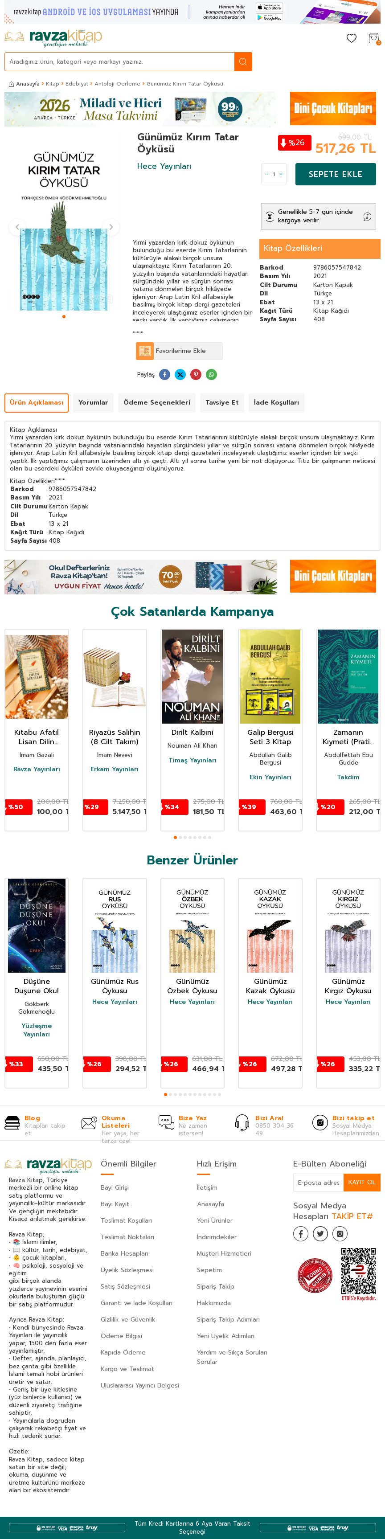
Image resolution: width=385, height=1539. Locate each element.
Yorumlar (93, 402)
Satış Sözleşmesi (125, 1286)
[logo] (53, 39)
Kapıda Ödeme (123, 1352)
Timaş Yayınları (192, 761)
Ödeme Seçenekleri (156, 402)
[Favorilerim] (351, 39)
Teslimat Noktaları (127, 1237)
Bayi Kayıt (115, 1204)
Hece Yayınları (164, 166)
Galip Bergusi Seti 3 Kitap (270, 737)
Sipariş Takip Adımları (228, 1319)
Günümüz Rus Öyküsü (115, 986)
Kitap (52, 83)
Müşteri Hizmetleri (224, 1253)
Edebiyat (77, 83)
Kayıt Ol (362, 1182)
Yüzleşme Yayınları (36, 1030)
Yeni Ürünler (215, 1220)
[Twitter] (324, 1235)
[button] (64, 316)
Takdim (348, 778)
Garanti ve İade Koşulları (136, 1303)
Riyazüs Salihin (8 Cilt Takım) (114, 737)
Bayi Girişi (115, 1187)
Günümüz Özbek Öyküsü (192, 986)
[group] (64, 221)
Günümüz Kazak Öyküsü (270, 986)
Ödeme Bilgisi (121, 1336)
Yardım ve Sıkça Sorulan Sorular (232, 1357)
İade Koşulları (276, 402)
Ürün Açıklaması (36, 402)
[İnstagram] (347, 1235)
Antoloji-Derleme (117, 83)
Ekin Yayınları (270, 778)
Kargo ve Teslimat (127, 1369)
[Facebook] (302, 1235)
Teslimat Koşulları (126, 1220)
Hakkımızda (214, 1303)
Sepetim (209, 1270)
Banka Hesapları (124, 1253)
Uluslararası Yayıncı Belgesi (140, 1385)
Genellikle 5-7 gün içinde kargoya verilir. (315, 216)
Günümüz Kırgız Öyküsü (348, 986)
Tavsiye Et (222, 402)
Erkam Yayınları (114, 769)
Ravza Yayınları (36, 769)
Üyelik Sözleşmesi (127, 1270)
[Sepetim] (374, 39)
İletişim (207, 1187)
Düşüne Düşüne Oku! (36, 986)
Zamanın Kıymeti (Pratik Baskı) (348, 737)
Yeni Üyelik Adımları (225, 1336)
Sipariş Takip (215, 1286)
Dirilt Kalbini (192, 732)
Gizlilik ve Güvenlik (128, 1319)
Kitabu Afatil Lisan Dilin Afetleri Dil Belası (36, 737)
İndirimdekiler (217, 1237)
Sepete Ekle (336, 174)
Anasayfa (24, 83)
